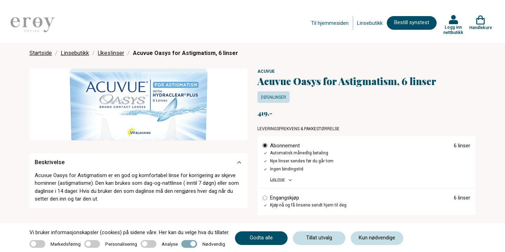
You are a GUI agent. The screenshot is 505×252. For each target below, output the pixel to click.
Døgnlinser (273, 97)
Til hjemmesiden (330, 23)
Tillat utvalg (319, 237)
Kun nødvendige (377, 237)
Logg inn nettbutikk (453, 30)
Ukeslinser (111, 53)
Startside (40, 53)
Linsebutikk (370, 23)
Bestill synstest (411, 22)
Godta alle (261, 237)
